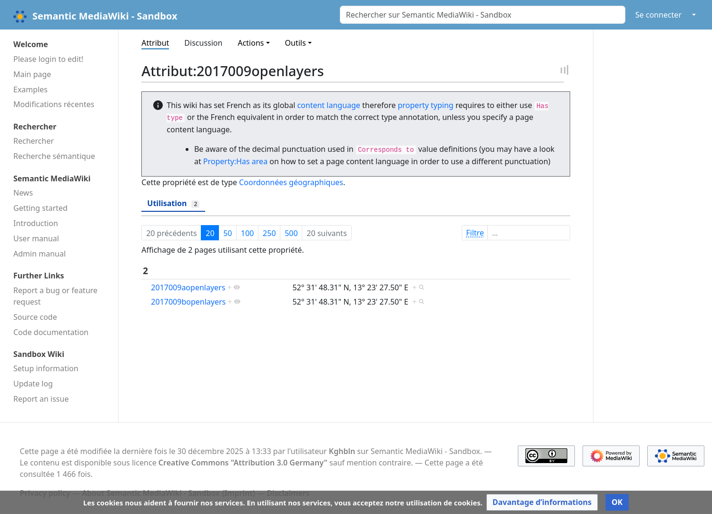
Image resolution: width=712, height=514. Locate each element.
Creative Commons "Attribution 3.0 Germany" (242, 462)
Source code (35, 317)
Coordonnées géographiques (291, 182)
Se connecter (658, 15)
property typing (426, 105)
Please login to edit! (48, 59)
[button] (542, 502)
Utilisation (173, 203)
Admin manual (39, 253)
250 (269, 233)
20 (210, 233)
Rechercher (33, 141)
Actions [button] (250, 43)
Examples (30, 89)
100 (247, 233)
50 (227, 233)
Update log (33, 383)
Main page (32, 74)
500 (291, 233)
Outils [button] (295, 43)
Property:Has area (235, 161)
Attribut (155, 43)
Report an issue (41, 399)
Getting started (40, 208)
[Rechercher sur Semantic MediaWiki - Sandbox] (482, 15)
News (23, 193)
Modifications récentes (53, 104)
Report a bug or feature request (55, 296)
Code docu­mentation (51, 332)
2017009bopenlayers (188, 302)
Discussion (203, 43)
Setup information (46, 368)
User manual (36, 238)
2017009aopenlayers (188, 287)
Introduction (35, 223)
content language (328, 105)
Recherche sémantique (54, 156)
